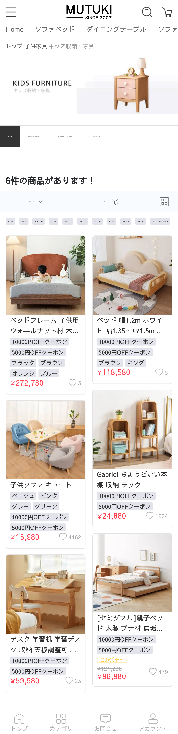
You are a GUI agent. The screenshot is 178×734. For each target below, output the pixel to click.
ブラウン (51, 363)
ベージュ (23, 496)
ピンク (48, 496)
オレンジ (23, 373)
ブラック (23, 363)
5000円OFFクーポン (38, 352)
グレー (20, 506)
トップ (14, 46)
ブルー (48, 373)
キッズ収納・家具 (71, 46)
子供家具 (36, 46)
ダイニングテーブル (116, 29)
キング (135, 363)
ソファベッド (55, 29)
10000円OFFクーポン (39, 342)
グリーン (46, 506)
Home (14, 29)
